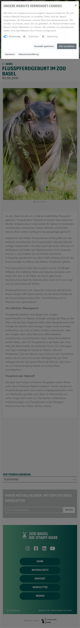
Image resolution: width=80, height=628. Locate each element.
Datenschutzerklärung (29, 54)
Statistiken (33, 36)
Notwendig (14, 36)
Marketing (52, 36)
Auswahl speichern (44, 46)
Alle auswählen (67, 46)
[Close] (75, 5)
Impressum (10, 54)
